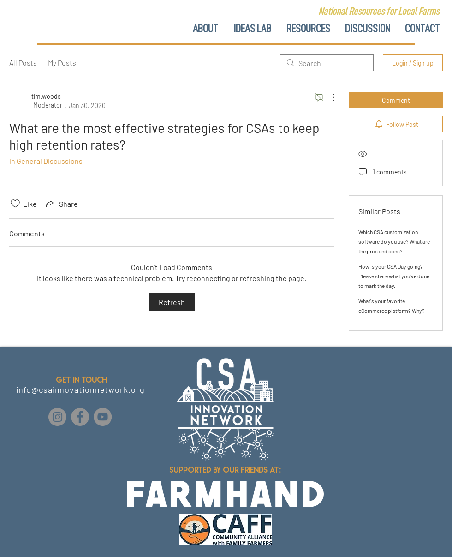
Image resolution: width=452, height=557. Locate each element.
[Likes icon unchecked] (15, 203)
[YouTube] (103, 417)
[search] (327, 62)
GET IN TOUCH (81, 379)
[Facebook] (80, 417)
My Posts (62, 62)
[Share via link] (61, 203)
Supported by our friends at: (226, 469)
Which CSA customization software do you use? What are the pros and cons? (394, 241)
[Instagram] (57, 417)
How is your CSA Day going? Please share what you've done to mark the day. (393, 276)
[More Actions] (328, 97)
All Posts (23, 62)
